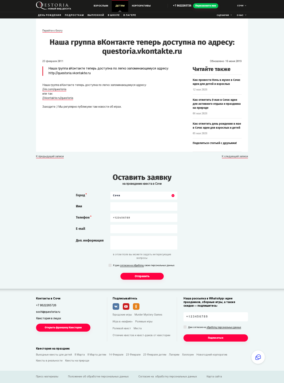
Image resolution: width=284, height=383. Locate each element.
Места (138, 328)
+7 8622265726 (182, 6)
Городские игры (122, 315)
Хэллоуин (188, 355)
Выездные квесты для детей (54, 355)
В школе (114, 15)
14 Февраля (116, 355)
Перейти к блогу (52, 30)
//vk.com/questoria (54, 89)
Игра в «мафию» (123, 321)
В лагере (129, 15)
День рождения (49, 15)
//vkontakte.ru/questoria (57, 98)
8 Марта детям (96, 355)
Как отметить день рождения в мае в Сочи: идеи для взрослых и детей (217, 125)
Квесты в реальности (49, 360)
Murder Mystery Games (148, 315)
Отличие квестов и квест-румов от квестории (141, 335)
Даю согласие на (214, 327)
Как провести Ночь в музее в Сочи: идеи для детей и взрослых (216, 82)
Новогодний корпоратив (212, 355)
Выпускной (95, 15)
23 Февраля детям (154, 355)
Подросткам (74, 15)
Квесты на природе (77, 360)
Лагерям (174, 355)
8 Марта (80, 355)
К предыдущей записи (50, 156)
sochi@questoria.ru (48, 312)
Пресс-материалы (47, 376)
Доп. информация (90, 240)
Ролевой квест (122, 328)
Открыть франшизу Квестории (63, 327)
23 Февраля (133, 355)
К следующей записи (235, 156)
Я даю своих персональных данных (143, 265)
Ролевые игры (144, 321)
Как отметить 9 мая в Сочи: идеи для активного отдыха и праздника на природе (217, 103)
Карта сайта (214, 376)
